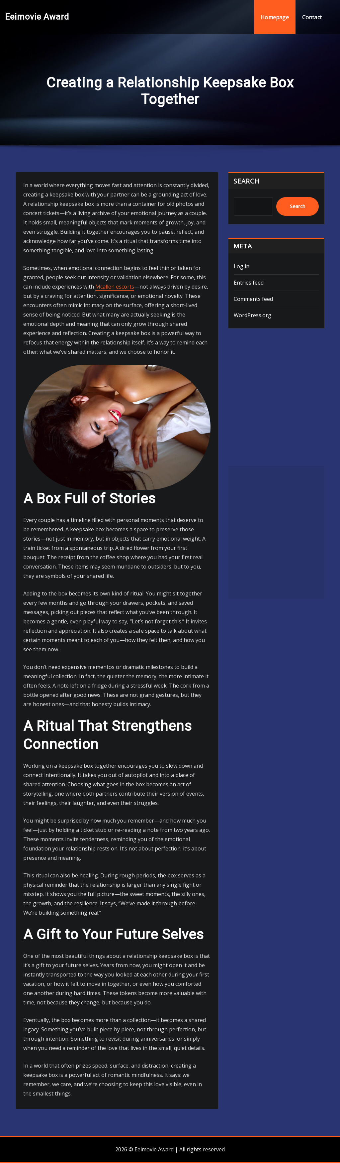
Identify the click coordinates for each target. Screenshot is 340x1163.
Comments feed (253, 299)
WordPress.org (252, 315)
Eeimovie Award (37, 17)
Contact (312, 17)
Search (246, 181)
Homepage (275, 17)
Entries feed (249, 282)
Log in (241, 266)
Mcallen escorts (114, 286)
